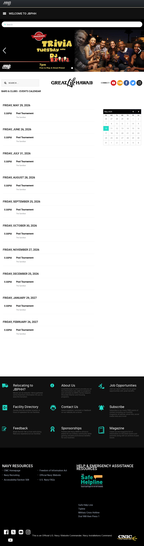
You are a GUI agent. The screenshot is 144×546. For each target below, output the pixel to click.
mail (120, 83)
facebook (126, 83)
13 (122, 128)
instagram (139, 83)
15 (133, 128)
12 (117, 128)
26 (117, 138)
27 (122, 138)
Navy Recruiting (12, 475)
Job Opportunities (123, 385)
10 (106, 128)
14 (128, 128)
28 (128, 138)
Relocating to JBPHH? (23, 387)
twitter (133, 83)
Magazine (117, 428)
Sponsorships (71, 428)
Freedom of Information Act (53, 470)
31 (106, 143)
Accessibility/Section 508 (16, 479)
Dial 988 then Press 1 (88, 516)
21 (128, 133)
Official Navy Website (50, 475)
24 (106, 138)
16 (138, 128)
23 (138, 133)
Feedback (20, 428)
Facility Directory (25, 406)
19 (117, 133)
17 (106, 133)
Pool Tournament (24, 113)
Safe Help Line (85, 504)
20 (122, 133)
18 (111, 133)
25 (111, 138)
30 (138, 138)
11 (111, 128)
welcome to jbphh (22, 13)
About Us (68, 385)
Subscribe (117, 406)
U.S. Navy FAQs (47, 479)
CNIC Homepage (12, 470)
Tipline (81, 508)
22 (133, 133)
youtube (113, 83)
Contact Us (69, 406)
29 (133, 138)
